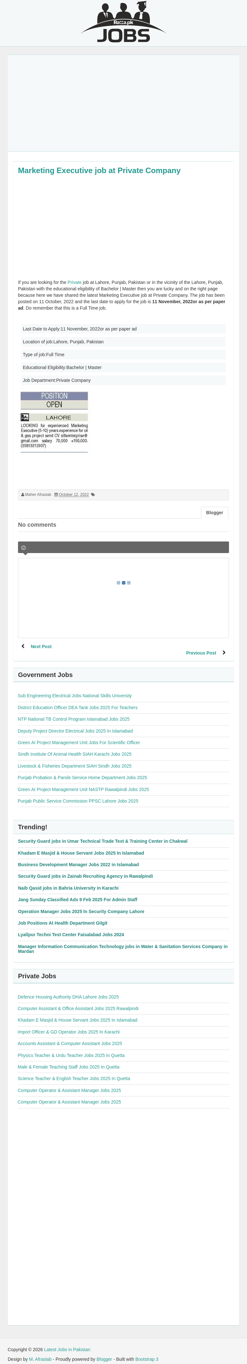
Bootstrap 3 (147, 1352)
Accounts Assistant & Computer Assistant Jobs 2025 (70, 1037)
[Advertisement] (123, 103)
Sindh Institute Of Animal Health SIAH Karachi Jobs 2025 (75, 747)
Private (75, 282)
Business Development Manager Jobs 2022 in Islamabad (78, 858)
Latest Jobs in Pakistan (67, 1343)
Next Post (41, 646)
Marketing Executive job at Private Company (99, 170)
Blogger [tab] (214, 512)
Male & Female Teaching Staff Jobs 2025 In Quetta (68, 1060)
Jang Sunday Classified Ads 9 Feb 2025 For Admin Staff (77, 893)
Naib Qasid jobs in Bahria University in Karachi (68, 881)
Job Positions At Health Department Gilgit (62, 916)
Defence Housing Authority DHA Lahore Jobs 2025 (68, 990)
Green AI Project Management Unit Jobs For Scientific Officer (79, 736)
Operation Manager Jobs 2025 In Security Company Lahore (81, 905)
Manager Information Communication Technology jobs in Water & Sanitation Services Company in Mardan (123, 942)
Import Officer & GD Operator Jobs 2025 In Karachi (69, 1025)
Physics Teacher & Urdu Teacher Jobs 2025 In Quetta (71, 1049)
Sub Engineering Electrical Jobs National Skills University (75, 689)
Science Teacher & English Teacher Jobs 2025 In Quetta (74, 1072)
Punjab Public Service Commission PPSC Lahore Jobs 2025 (78, 794)
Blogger (104, 1352)
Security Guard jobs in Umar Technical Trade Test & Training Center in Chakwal (103, 834)
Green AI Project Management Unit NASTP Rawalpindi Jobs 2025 (83, 783)
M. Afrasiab (40, 1352)
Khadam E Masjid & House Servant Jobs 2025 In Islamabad (81, 846)
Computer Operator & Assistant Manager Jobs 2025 (69, 1084)
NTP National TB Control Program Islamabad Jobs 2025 (74, 712)
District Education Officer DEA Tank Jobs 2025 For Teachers (78, 701)
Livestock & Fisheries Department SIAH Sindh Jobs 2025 (75, 759)
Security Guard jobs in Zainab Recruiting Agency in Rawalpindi (85, 869)
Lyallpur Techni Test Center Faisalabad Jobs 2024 (71, 928)
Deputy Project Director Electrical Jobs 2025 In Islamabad (75, 724)
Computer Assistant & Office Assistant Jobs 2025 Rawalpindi (78, 1002)
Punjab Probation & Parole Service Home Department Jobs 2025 (82, 771)
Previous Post (201, 646)
